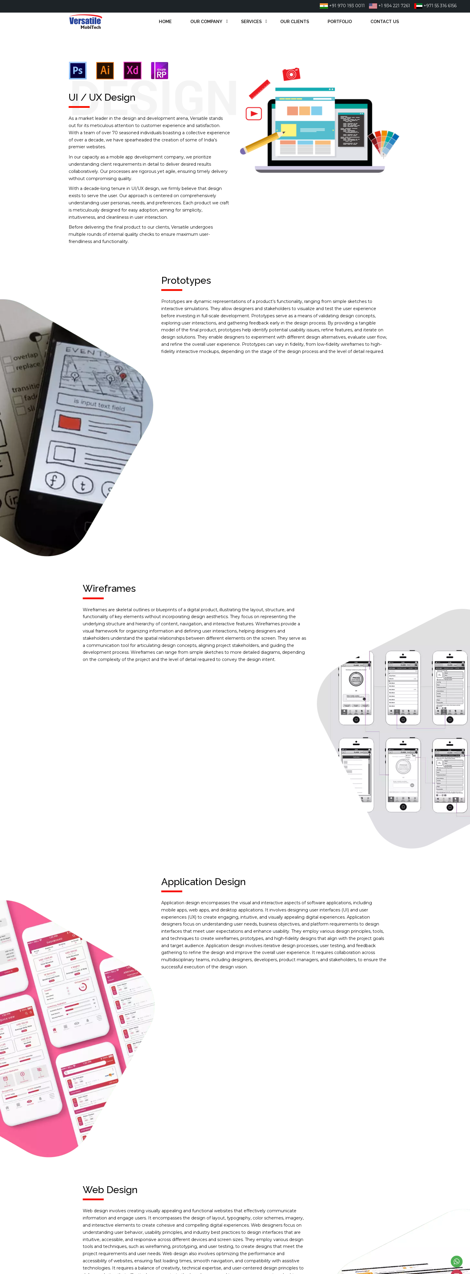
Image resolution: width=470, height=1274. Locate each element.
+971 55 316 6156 (435, 5)
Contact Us (384, 21)
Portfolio (340, 21)
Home (165, 21)
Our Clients (294, 21)
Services (251, 21)
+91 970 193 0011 (342, 5)
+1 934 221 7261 (389, 5)
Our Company (206, 21)
